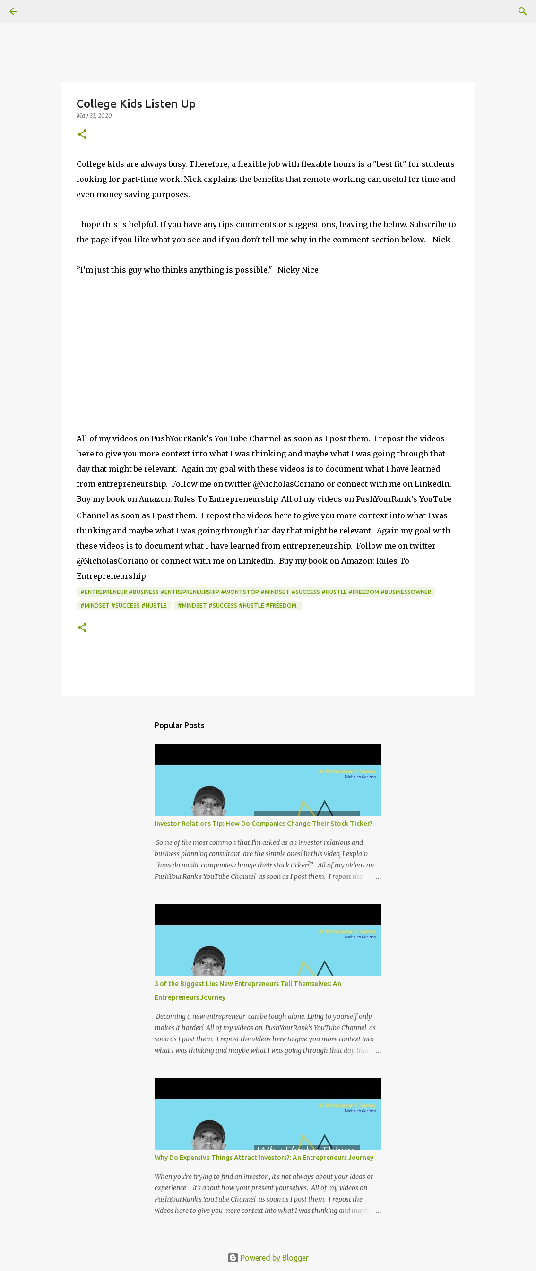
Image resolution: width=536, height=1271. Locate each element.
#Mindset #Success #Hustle (123, 605)
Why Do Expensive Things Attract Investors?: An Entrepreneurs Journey (264, 1157)
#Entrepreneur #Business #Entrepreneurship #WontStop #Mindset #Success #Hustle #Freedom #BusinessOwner (255, 592)
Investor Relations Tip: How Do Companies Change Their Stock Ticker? (263, 823)
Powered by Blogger (268, 1258)
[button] (82, 135)
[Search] (39, 11)
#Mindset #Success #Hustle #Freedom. (238, 605)
